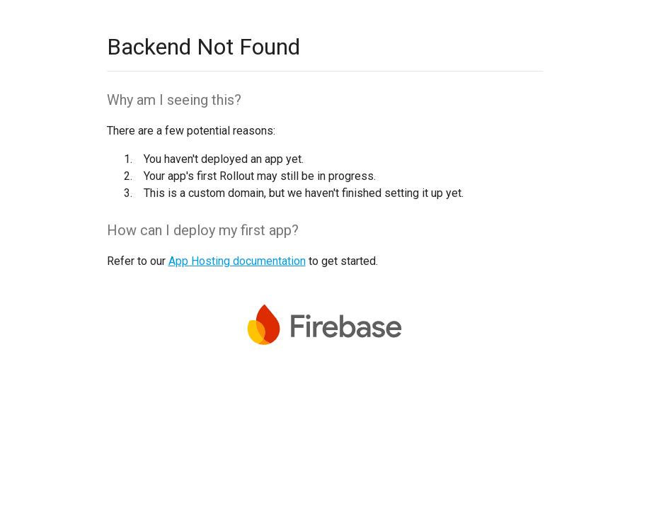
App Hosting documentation (237, 261)
